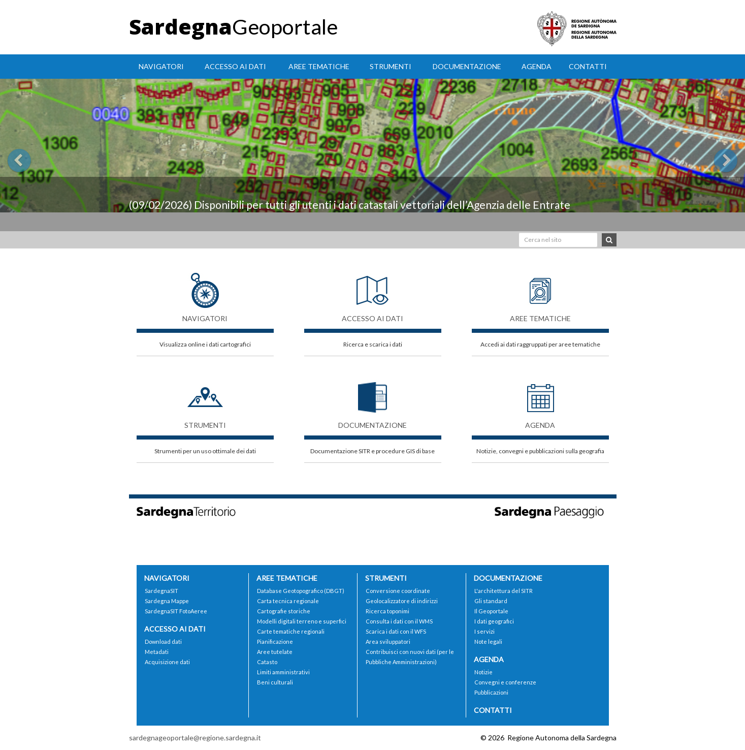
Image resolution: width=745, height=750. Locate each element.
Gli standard (490, 601)
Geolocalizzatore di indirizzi (402, 601)
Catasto (267, 662)
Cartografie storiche (283, 611)
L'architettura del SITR (503, 590)
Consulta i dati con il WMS (399, 621)
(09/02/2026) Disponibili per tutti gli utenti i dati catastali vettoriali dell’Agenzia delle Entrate (349, 204)
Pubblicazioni (491, 692)
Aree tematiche (318, 66)
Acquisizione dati (167, 662)
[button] (56, 155)
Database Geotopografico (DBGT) (300, 590)
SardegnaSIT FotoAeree (176, 611)
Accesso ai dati (235, 66)
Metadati (157, 651)
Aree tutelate (275, 651)
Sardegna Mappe (167, 601)
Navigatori (161, 66)
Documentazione (467, 66)
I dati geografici (494, 621)
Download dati (163, 641)
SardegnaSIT (161, 590)
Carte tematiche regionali (291, 631)
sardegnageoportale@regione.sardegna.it (195, 737)
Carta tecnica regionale (288, 601)
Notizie (483, 672)
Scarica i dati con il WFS (396, 631)
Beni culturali (275, 682)
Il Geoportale (491, 611)
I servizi (484, 631)
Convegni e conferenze (505, 682)
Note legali (488, 641)
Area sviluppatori (388, 641)
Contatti (588, 66)
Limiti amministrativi (283, 672)
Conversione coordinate (398, 590)
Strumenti (390, 66)
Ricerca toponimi (387, 611)
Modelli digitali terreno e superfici (301, 621)
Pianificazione (275, 641)
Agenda (537, 66)
